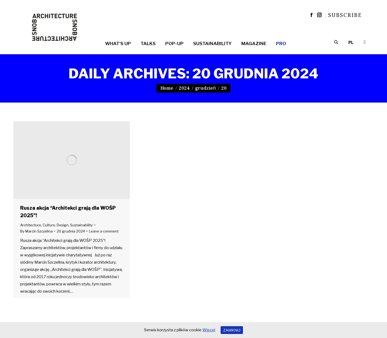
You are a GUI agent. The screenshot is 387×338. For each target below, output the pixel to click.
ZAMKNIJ (231, 330)
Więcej (208, 330)
